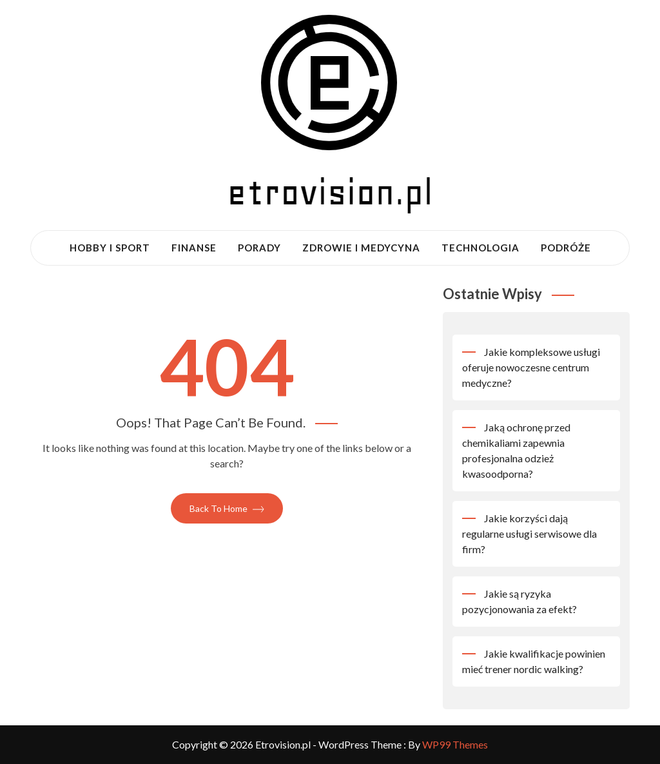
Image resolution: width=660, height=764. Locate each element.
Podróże (566, 247)
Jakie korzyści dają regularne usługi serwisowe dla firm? (529, 533)
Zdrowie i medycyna (361, 247)
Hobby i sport (110, 247)
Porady (259, 247)
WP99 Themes (455, 744)
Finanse (194, 247)
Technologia (480, 247)
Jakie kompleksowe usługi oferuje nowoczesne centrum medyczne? (531, 367)
